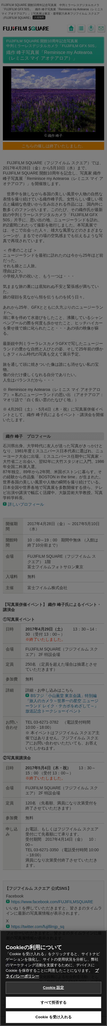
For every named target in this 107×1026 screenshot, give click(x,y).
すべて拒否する (54, 1006)
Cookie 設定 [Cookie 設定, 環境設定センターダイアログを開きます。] (53, 991)
